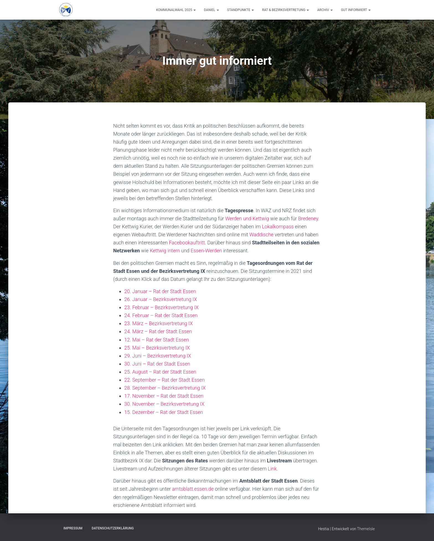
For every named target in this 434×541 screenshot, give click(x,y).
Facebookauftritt (187, 242)
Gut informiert (356, 10)
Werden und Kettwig (247, 218)
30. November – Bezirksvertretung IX (164, 404)
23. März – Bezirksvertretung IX (158, 323)
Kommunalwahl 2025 (176, 10)
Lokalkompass (278, 226)
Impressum (72, 528)
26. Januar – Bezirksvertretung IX (160, 299)
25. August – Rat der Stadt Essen (160, 372)
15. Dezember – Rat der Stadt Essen (163, 412)
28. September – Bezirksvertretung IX (165, 388)
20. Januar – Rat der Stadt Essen (160, 291)
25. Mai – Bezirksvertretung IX (157, 348)
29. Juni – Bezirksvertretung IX (157, 356)
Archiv (324, 10)
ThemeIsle (366, 529)
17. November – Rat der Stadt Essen (163, 396)
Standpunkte (240, 10)
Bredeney (308, 218)
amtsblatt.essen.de (193, 489)
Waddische (261, 234)
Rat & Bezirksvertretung (285, 10)
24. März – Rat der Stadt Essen (158, 331)
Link (272, 469)
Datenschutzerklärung (113, 528)
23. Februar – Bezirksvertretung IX (161, 307)
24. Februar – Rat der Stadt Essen (161, 315)
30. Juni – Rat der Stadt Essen (157, 364)
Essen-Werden (206, 250)
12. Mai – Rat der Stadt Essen (156, 340)
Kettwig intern (165, 250)
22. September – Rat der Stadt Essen (164, 380)
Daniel (211, 10)
